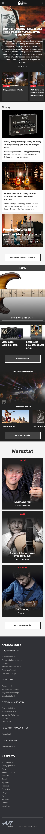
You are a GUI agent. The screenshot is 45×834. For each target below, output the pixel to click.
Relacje (5, 779)
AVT (31, 826)
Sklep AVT (11, 826)
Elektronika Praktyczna (10, 715)
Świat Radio (6, 722)
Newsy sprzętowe (8, 766)
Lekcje (4, 793)
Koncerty (5, 776)
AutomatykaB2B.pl (9, 712)
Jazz (22, 514)
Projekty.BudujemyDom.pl (12, 660)
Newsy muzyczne (8, 772)
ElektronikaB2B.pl (8, 708)
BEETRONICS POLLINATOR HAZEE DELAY (35, 345)
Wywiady (5, 783)
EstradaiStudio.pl (8, 696)
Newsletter (6, 806)
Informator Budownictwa (11, 667)
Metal (22, 460)
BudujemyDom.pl (8, 657)
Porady (4, 796)
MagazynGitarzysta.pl (10, 689)
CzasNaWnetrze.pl (9, 674)
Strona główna (7, 762)
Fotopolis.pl (6, 734)
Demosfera (6, 789)
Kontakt (5, 803)
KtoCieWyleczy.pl (8, 746)
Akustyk (22, 567)
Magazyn (5, 799)
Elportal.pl (5, 718)
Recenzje (5, 786)
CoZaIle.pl (5, 664)
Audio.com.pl (7, 686)
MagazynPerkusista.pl (10, 693)
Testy (4, 769)
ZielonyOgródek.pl (8, 670)
